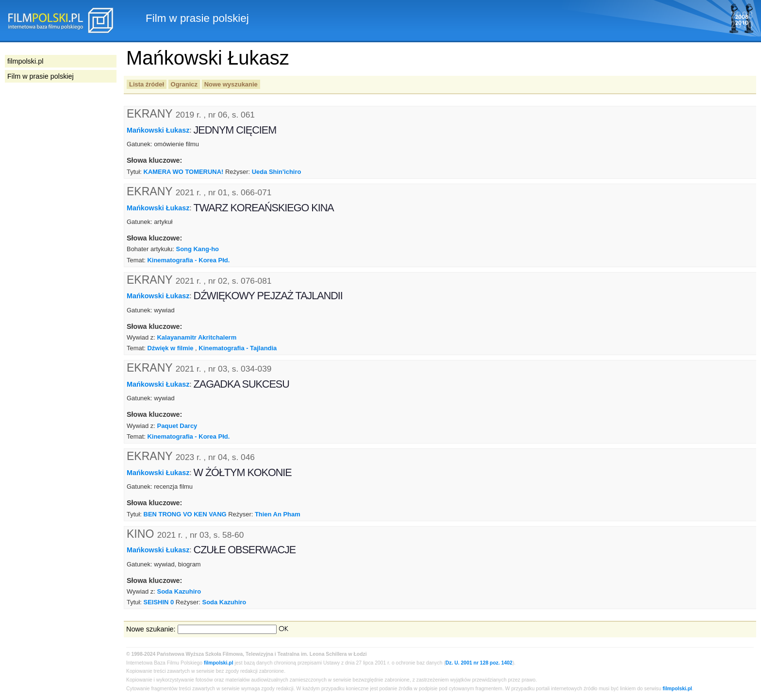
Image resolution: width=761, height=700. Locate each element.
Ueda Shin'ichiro (276, 171)
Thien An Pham (277, 514)
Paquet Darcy (177, 425)
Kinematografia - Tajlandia (238, 348)
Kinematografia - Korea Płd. (188, 260)
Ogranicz (184, 84)
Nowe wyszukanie (231, 84)
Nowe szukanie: (151, 629)
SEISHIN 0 (159, 602)
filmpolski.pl (218, 663)
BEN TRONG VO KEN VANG (185, 514)
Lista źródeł (146, 84)
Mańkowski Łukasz (158, 130)
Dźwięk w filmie (170, 348)
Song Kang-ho (197, 249)
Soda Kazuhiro (179, 591)
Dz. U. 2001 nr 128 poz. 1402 (479, 663)
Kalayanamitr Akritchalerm (197, 337)
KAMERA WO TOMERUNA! (184, 171)
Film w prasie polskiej (40, 76)
